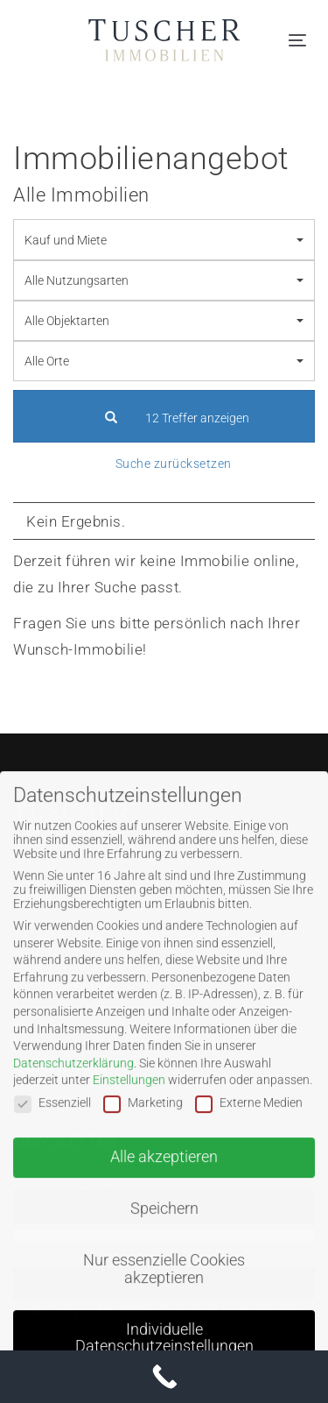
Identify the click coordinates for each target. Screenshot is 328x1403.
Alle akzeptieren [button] (164, 1186)
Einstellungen (129, 1109)
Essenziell (52, 1132)
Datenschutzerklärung (73, 1092)
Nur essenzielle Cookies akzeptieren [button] (164, 1298)
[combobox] (164, 239)
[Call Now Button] (164, 1376)
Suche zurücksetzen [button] (173, 464)
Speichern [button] (164, 1238)
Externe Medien (249, 1132)
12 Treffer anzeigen (164, 417)
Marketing (143, 1132)
